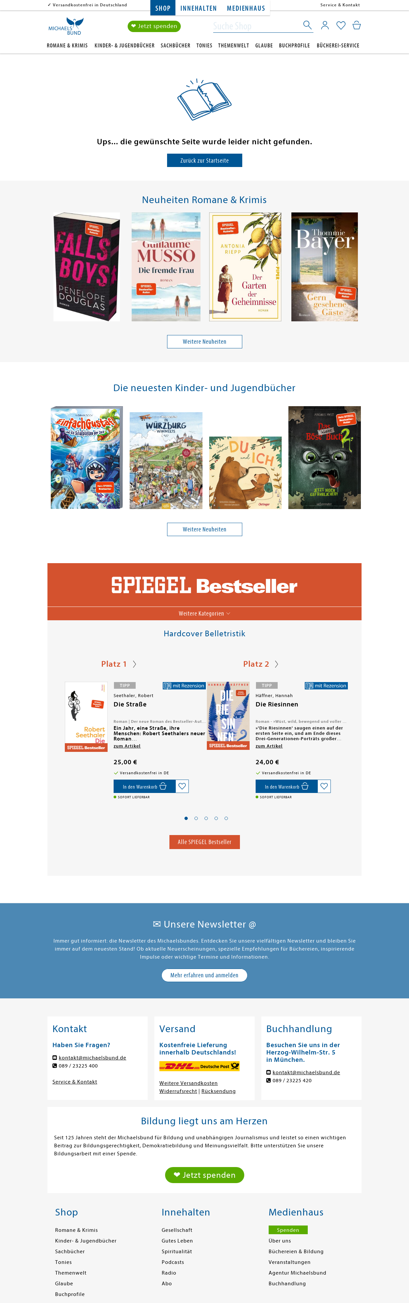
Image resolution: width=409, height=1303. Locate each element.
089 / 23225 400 (78, 1066)
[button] (186, 818)
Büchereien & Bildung (296, 1252)
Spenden (288, 1230)
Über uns (280, 1241)
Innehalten (198, 8)
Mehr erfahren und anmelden (204, 975)
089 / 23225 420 (292, 1081)
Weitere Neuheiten (205, 341)
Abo (167, 1284)
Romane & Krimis (67, 45)
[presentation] (51, 268)
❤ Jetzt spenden (154, 26)
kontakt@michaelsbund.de (92, 1058)
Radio (169, 1273)
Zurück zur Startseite (204, 160)
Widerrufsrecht (178, 1091)
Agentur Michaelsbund (297, 1273)
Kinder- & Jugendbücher (125, 45)
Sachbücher (175, 45)
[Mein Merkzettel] (341, 26)
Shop (162, 8)
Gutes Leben (177, 1241)
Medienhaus (246, 8)
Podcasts (173, 1262)
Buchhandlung (287, 1284)
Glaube (264, 45)
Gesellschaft (177, 1230)
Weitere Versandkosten (188, 1083)
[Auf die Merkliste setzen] (182, 786)
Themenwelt (233, 45)
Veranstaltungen (290, 1262)
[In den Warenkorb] (144, 786)
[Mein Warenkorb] (357, 25)
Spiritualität (177, 1252)
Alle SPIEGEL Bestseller (205, 842)
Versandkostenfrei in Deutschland (90, 4)
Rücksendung (218, 1091)
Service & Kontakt (340, 4)
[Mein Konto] (325, 25)
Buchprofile (294, 45)
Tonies (204, 45)
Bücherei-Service (338, 45)
